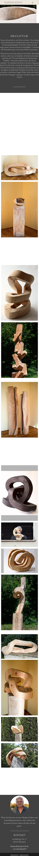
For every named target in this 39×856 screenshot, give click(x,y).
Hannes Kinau (14, 2)
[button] (3, 167)
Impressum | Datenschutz (20, 855)
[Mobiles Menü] (32, 2)
